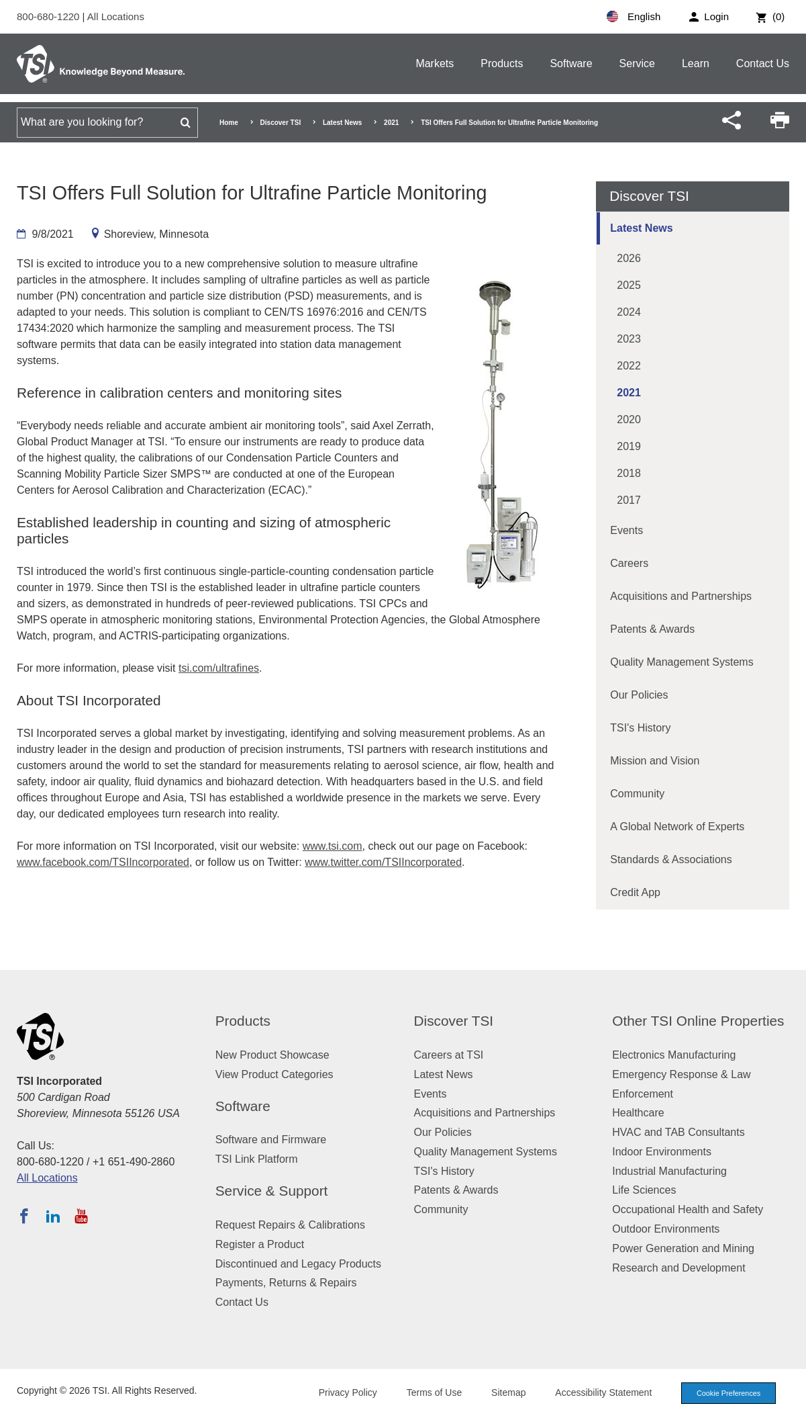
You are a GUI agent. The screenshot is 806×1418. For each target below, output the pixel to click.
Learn (695, 63)
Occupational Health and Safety (687, 1209)
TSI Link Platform (256, 1159)
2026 (629, 258)
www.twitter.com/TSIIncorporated (383, 862)
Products (502, 63)
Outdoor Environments (665, 1229)
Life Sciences (644, 1190)
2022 (629, 365)
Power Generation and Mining (683, 1248)
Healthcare (638, 1112)
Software (571, 63)
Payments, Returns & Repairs (286, 1282)
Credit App (635, 892)
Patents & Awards (652, 629)
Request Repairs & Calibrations (290, 1225)
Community (637, 793)
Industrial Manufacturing (669, 1171)
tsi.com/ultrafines (219, 668)
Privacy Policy (344, 1392)
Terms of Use (431, 1392)
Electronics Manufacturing (674, 1055)
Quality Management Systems (681, 662)
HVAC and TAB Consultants (678, 1132)
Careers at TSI (449, 1055)
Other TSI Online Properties (698, 1020)
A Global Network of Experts (677, 826)
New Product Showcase (272, 1055)
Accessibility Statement (600, 1392)
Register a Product (260, 1244)
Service (637, 63)
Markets (434, 63)
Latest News (342, 122)
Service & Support (271, 1190)
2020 (629, 419)
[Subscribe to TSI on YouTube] (80, 1215)
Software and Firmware (270, 1139)
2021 (391, 122)
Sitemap (506, 1392)
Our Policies (639, 695)
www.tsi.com (332, 846)
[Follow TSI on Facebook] (24, 1215)
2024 (629, 312)
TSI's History (640, 728)
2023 (629, 339)
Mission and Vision (654, 760)
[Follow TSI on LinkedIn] (53, 1215)
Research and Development (678, 1268)
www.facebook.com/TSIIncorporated (103, 862)
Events (626, 530)
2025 (629, 285)
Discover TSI (280, 122)
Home (228, 122)
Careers (629, 563)
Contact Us (762, 63)
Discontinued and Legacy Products (298, 1264)
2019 (629, 446)
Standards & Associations (671, 859)
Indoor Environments (661, 1151)
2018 (629, 473)
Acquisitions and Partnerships (681, 596)
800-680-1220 (50, 16)
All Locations (115, 16)
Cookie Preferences (727, 1393)
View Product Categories (274, 1074)
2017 (629, 500)
